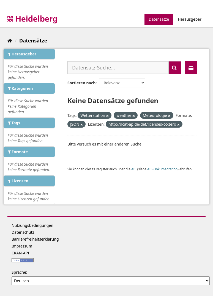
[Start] (9, 40)
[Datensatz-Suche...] (118, 67)
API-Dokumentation (162, 169)
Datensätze (159, 19)
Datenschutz (23, 232)
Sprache (19, 272)
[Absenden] (174, 67)
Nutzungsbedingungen (32, 225)
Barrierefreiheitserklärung (35, 239)
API (133, 169)
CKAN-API (20, 252)
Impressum (22, 246)
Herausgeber (189, 19)
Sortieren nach (81, 82)
